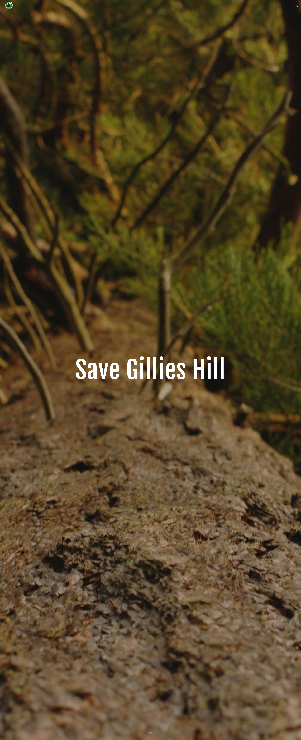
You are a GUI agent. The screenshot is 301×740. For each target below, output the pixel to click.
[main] (150, 370)
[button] (296, 5)
